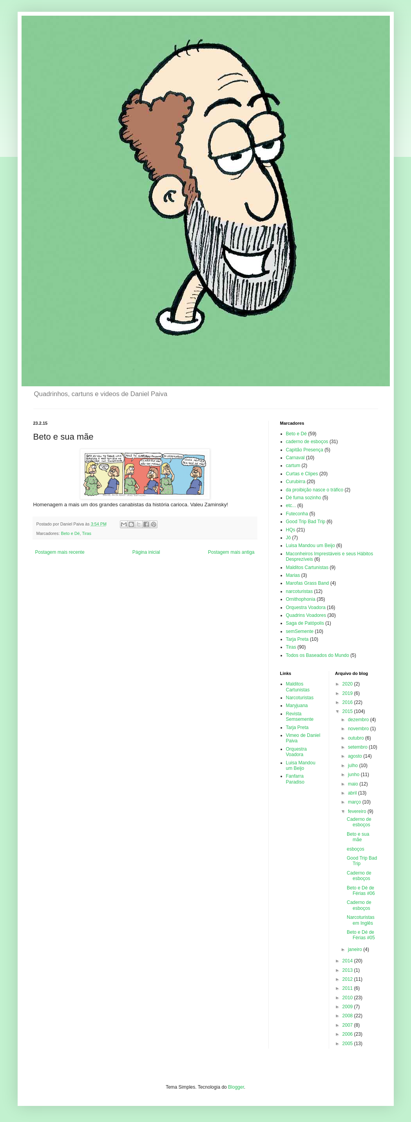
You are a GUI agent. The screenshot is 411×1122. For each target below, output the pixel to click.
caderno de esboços (307, 441)
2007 (348, 1025)
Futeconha (297, 513)
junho (354, 774)
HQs (290, 530)
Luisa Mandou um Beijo (310, 545)
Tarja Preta (297, 639)
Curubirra (296, 481)
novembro (359, 728)
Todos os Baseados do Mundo (317, 655)
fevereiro (358, 811)
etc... (291, 505)
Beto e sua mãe (358, 836)
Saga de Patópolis (305, 623)
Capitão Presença (304, 450)
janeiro (355, 949)
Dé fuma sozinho (303, 497)
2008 (348, 1015)
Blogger (236, 1087)
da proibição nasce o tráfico (315, 490)
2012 (348, 979)
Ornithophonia (300, 599)
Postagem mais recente (60, 552)
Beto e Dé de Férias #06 (361, 890)
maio (353, 784)
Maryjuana (297, 705)
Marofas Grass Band (307, 583)
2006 (348, 1034)
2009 (348, 1006)
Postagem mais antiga (231, 552)
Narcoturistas (300, 697)
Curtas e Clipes (302, 473)
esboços (355, 849)
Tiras (86, 533)
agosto (355, 756)
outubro (356, 738)
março (355, 802)
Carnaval (295, 457)
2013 (348, 970)
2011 (348, 988)
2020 (348, 684)
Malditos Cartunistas (307, 567)
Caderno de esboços (359, 821)
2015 (348, 711)
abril (353, 793)
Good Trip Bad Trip (306, 521)
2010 (348, 997)
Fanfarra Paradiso (295, 778)
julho (353, 765)
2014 (348, 961)
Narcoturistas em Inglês (361, 920)
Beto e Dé (70, 533)
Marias (293, 575)
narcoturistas (299, 591)
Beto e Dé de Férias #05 (361, 934)
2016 (348, 702)
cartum (293, 465)
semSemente (300, 631)
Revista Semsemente (300, 716)
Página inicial (146, 552)
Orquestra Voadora (306, 607)
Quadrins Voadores (306, 615)
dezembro (359, 719)
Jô (288, 537)
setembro (358, 747)
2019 (348, 693)
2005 (348, 1043)
